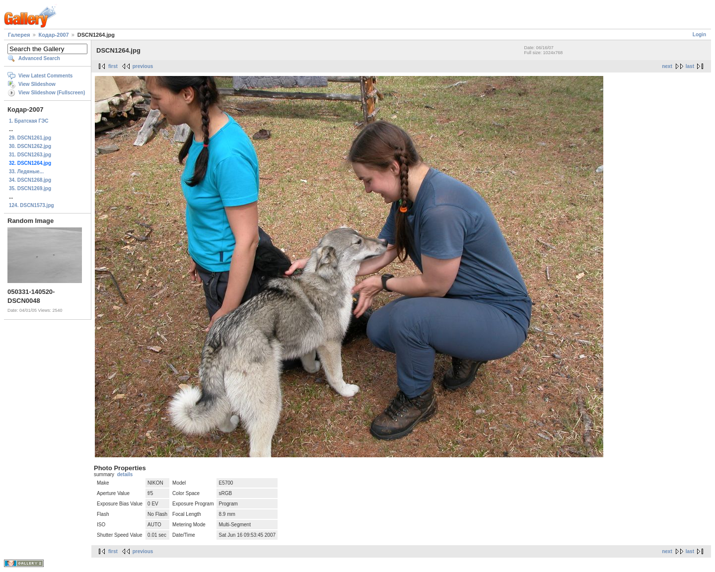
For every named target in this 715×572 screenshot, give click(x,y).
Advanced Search (39, 58)
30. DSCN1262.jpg (30, 146)
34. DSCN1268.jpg (30, 180)
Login (699, 34)
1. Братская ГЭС (29, 121)
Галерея (19, 35)
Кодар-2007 (54, 35)
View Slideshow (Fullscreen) (51, 92)
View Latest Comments (45, 75)
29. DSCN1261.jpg (30, 138)
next (667, 66)
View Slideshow (37, 84)
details (125, 474)
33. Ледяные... (26, 171)
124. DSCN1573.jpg (31, 205)
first (113, 66)
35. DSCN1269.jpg (30, 188)
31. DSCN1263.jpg (30, 154)
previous (143, 66)
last (690, 66)
